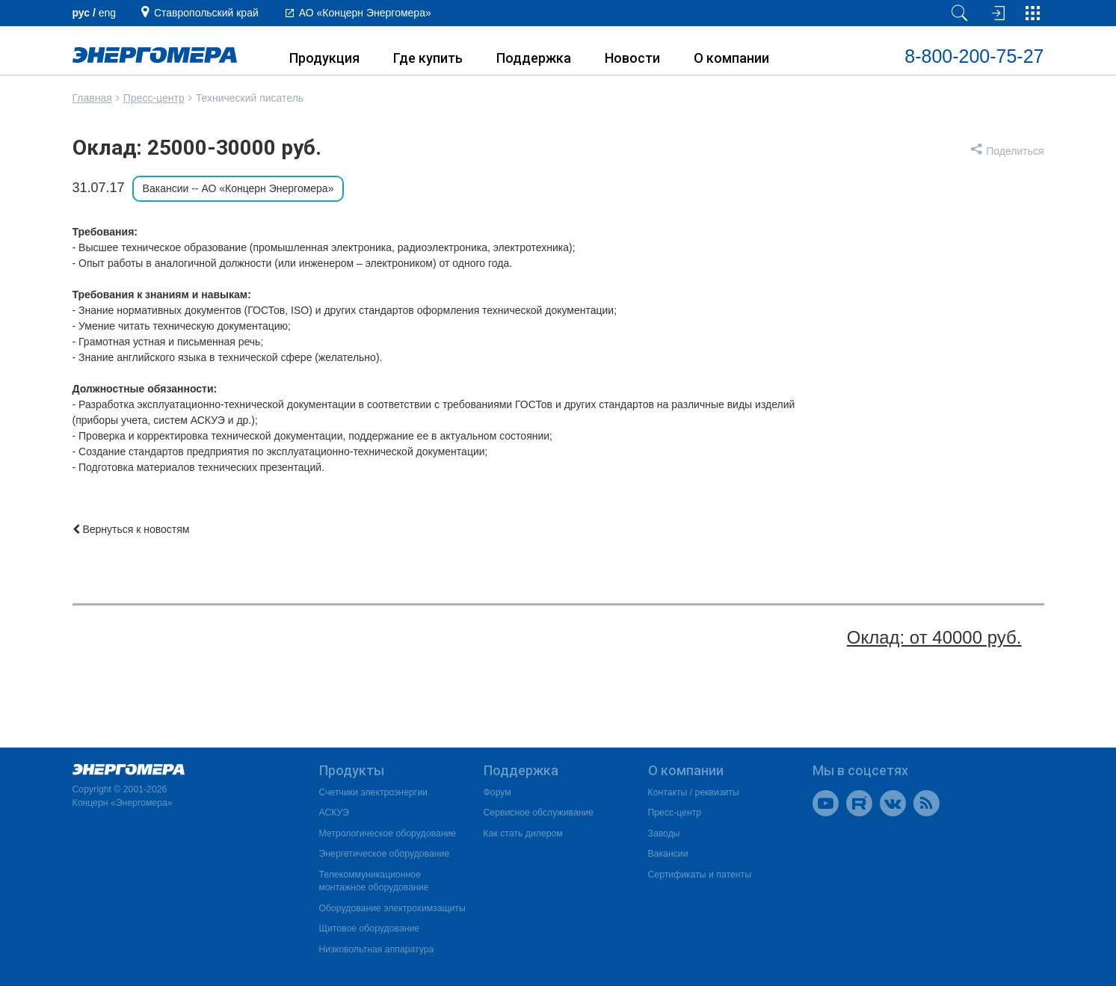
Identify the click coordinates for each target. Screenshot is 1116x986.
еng (107, 13)
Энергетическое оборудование (384, 853)
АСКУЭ (334, 812)
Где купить (428, 58)
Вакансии (668, 853)
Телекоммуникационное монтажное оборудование (374, 881)
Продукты (351, 770)
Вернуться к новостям (131, 529)
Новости (632, 58)
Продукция (324, 58)
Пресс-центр (154, 98)
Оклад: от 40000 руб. (934, 637)
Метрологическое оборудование (388, 833)
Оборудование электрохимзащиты (392, 908)
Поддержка (533, 58)
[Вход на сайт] (996, 13)
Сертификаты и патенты (699, 874)
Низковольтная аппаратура (376, 949)
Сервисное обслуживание (539, 812)
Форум (497, 792)
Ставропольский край (206, 13)
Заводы (664, 833)
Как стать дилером (523, 833)
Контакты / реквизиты (693, 792)
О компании (731, 58)
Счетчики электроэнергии (373, 792)
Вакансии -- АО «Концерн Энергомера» (238, 188)
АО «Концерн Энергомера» (365, 13)
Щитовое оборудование (369, 928)
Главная (92, 98)
